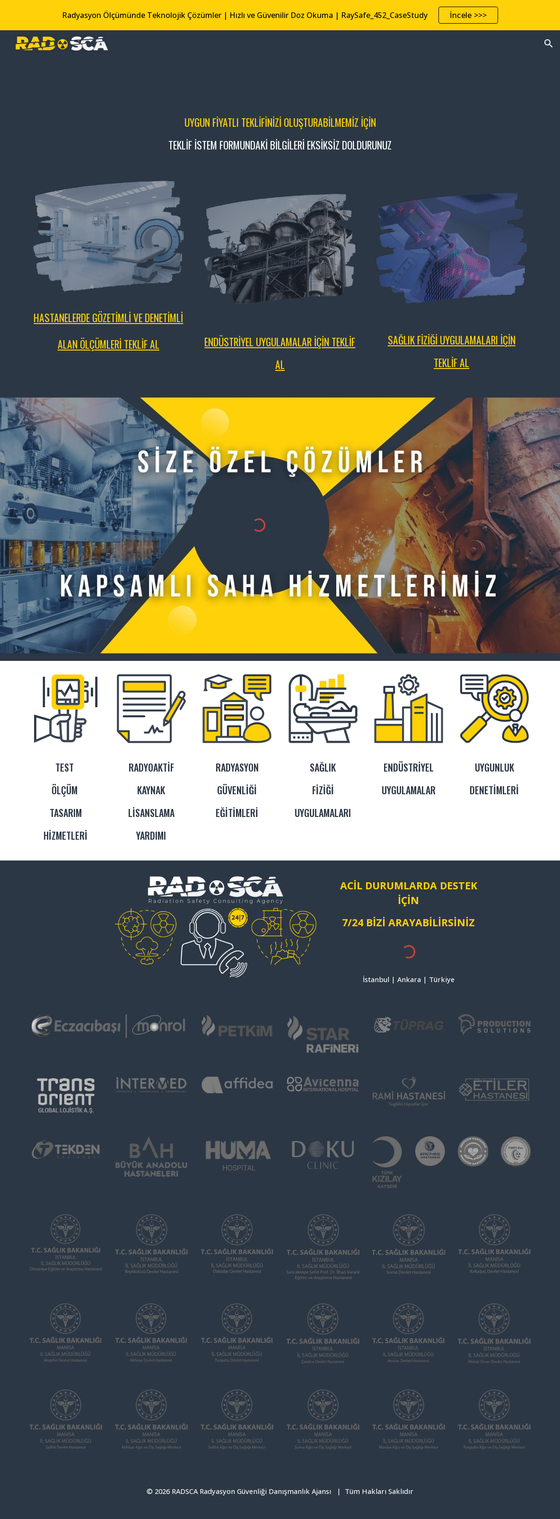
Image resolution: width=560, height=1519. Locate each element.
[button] (548, 43)
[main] (280, 129)
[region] (280, 15)
